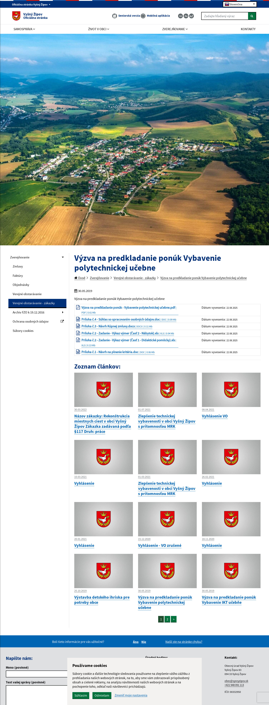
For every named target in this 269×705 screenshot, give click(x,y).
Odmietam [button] (102, 695)
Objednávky (21, 285)
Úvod (79, 278)
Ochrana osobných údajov (38, 321)
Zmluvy (18, 266)
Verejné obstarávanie (27, 294)
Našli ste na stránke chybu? (183, 642)
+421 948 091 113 (234, 685)
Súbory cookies (23, 331)
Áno (136, 642)
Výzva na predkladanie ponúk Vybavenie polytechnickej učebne (203, 278)
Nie (144, 642)
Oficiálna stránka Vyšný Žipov (31, 4)
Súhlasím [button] (80, 695)
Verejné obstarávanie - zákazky (34, 303)
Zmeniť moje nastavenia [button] (131, 695)
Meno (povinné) (17, 667)
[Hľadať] (252, 16)
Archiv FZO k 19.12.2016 (28, 312)
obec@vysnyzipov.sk (236, 681)
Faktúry (18, 275)
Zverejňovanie (19, 257)
